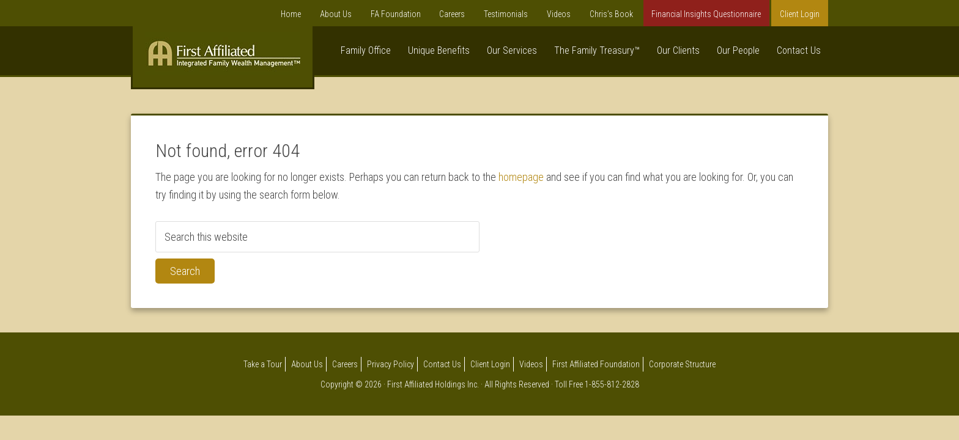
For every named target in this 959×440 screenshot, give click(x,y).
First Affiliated (222, 59)
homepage (521, 176)
